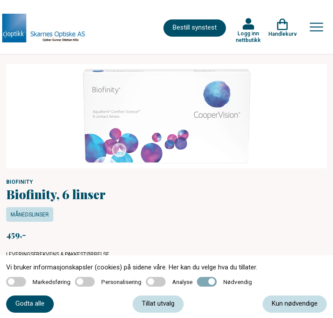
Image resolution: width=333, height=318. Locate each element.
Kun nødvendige (295, 303)
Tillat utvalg (158, 303)
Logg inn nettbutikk (248, 36)
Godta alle (29, 303)
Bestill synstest (195, 27)
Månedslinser (30, 215)
